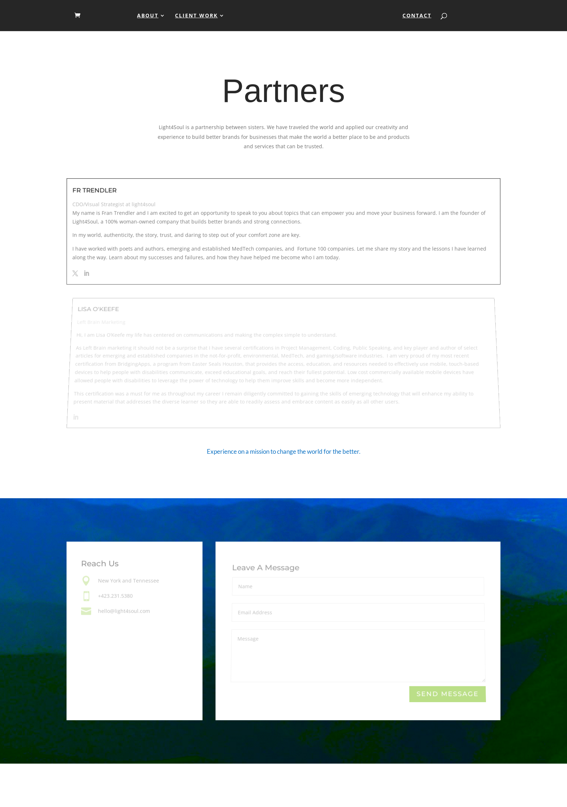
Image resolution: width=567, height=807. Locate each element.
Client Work (196, 16)
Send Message (447, 694)
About (147, 16)
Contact (416, 16)
